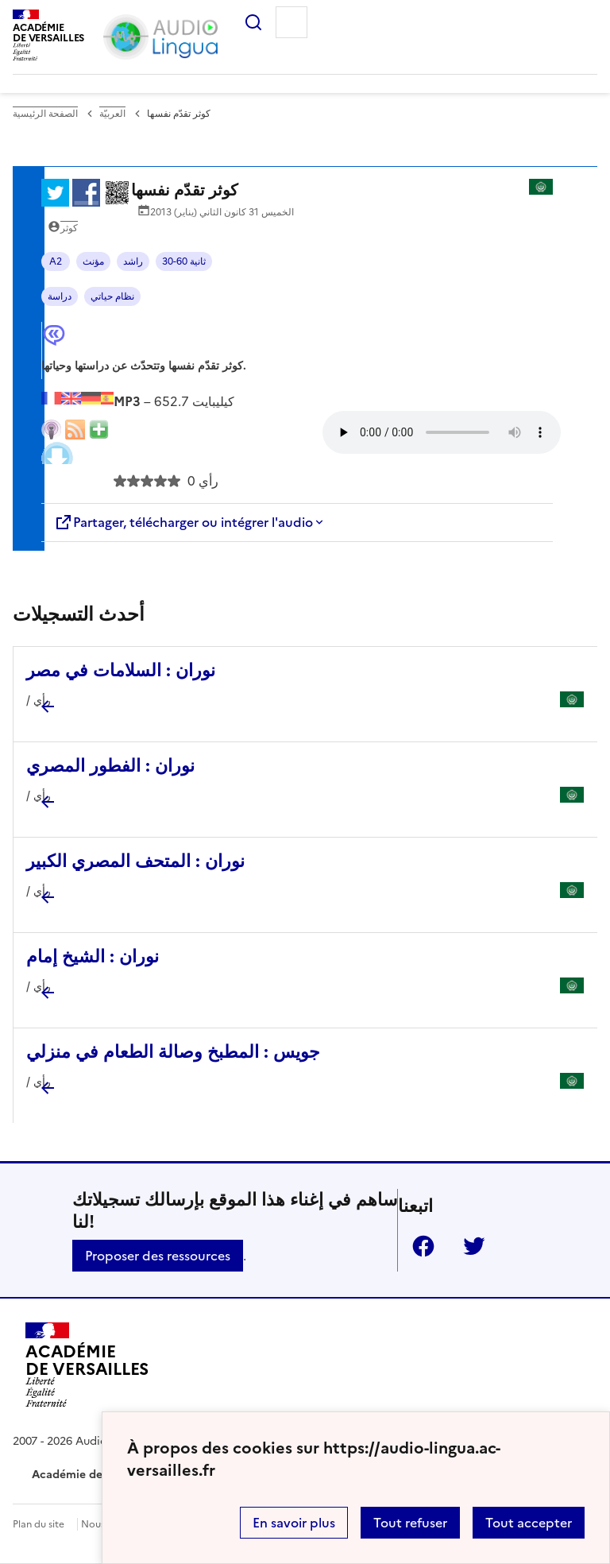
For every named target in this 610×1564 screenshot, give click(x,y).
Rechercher (247, 22)
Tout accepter (528, 1522)
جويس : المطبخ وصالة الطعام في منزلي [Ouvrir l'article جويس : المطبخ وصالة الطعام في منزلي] (173, 1052)
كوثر (69, 228)
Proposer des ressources (157, 1255)
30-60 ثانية (184, 261)
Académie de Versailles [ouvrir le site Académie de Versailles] (94, 1474)
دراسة (59, 296)
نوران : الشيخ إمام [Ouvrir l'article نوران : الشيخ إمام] (92, 956)
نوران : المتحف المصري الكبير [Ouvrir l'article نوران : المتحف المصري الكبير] (135, 861)
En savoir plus (294, 1522)
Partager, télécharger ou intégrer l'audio (183, 522)
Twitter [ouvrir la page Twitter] (468, 1246)
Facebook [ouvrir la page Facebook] (417, 1246)
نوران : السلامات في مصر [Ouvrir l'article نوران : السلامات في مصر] (120, 670)
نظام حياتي (112, 296)
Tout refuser (410, 1522)
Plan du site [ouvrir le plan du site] (38, 1524)
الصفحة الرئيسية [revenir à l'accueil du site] (45, 113)
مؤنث (93, 261)
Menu (291, 22)
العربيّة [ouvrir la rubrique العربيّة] (112, 113)
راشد (133, 261)
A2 (55, 261)
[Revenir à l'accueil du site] (87, 1367)
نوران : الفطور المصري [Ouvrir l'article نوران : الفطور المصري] (110, 766)
